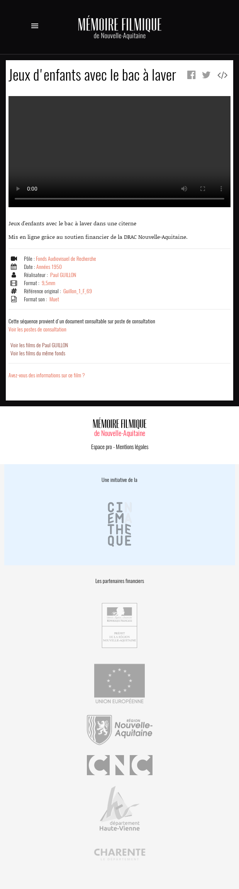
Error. (119, 151)
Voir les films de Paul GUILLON (39, 345)
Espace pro (101, 447)
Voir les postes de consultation (81, 325)
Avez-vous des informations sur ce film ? (46, 375)
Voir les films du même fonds (37, 353)
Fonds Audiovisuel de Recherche (66, 258)
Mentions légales (132, 447)
